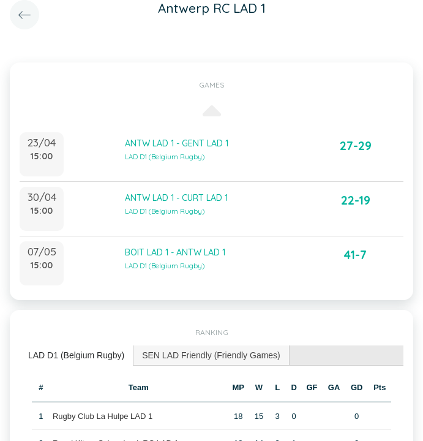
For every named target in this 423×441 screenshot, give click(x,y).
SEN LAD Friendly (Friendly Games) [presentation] (211, 355)
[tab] (76, 355)
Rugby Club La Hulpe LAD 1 (102, 416)
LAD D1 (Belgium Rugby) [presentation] (76, 355)
